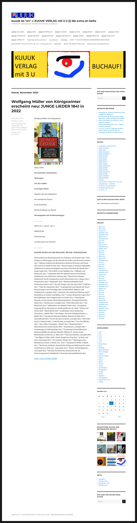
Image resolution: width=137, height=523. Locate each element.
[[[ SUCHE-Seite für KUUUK (74, 44)
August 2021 (102, 288)
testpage (64, 40)
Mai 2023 (101, 266)
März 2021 (102, 298)
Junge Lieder (15, 125)
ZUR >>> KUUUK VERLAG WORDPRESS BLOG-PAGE (90, 40)
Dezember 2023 (103, 260)
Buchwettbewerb (104, 350)
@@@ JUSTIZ (75, 32)
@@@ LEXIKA (113, 32)
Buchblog (101, 348)
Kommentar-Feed (104, 483)
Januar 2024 (102, 258)
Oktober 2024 (103, 249)
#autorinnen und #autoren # (98, 44)
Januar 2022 (102, 280)
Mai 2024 (101, 252)
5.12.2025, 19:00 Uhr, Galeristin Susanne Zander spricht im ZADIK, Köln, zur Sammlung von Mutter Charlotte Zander (111, 130)
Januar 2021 (102, 300)
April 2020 (102, 314)
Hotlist (101, 358)
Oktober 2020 (103, 306)
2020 (100, 332)
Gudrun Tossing (103, 356)
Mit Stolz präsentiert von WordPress (62, 515)
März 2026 (102, 229)
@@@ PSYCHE (47, 36)
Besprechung (103, 344)
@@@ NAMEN (33, 36)
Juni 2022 (101, 276)
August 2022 (102, 274)
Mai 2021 (101, 294)
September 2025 (103, 239)
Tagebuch (102, 376)
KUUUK (21, 121)
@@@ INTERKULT (45, 32)
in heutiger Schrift (20, 123)
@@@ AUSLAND (17, 32)
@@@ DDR (31, 32)
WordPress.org (103, 485)
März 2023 (102, 268)
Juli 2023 (101, 262)
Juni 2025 (101, 241)
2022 (12, 121)
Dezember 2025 (103, 233)
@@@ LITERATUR (18, 36)
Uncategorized (103, 378)
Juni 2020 (101, 312)
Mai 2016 (101, 318)
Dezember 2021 (103, 282)
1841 (12, 123)
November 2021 (103, 284)
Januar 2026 (102, 231)
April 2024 (102, 254)
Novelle (101, 372)
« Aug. (103, 417)
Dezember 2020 (103, 302)
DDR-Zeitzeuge (103, 352)
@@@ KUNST (100, 32)
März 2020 (102, 316)
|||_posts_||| (53, 40)
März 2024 (102, 256)
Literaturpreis (103, 370)
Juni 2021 (101, 292)
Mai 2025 (101, 243)
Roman (101, 374)
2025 (100, 342)
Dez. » (120, 417)
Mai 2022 (101, 278)
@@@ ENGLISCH (108, 36)
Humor (101, 360)
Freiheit (101, 354)
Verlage (101, 382)
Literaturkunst (103, 368)
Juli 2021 (101, 290)
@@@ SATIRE (78, 36)
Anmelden (102, 479)
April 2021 (102, 296)
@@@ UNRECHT (18, 40)
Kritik (100, 362)
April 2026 (102, 227)
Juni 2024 (101, 251)
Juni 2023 (101, 264)
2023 (100, 338)
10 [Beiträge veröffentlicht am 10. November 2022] (111, 403)
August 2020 (102, 310)
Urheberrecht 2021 (104, 380)
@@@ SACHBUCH (63, 36)
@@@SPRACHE (92, 36)
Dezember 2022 (103, 270)
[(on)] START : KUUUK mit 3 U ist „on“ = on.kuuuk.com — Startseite (36, 44)
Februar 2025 (103, 245)
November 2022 (103, 272)
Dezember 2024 (103, 247)
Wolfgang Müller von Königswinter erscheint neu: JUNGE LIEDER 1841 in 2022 (47, 106)
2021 (100, 334)
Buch (16, 121)
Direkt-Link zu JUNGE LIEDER (45, 359)
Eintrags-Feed (103, 481)
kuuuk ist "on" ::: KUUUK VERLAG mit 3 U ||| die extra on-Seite (53, 20)
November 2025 (103, 235)
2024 (100, 340)
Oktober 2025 (103, 237)
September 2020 (103, 308)
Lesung (101, 366)
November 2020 (103, 304)
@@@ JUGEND (61, 32)
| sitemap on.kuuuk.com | (37, 40)
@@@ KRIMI (87, 32)
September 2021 (103, 286)
